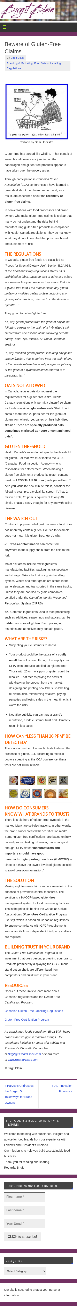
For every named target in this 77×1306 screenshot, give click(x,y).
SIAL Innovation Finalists (62, 1088)
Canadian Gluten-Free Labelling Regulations (34, 1011)
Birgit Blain (17, 57)
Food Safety (41, 63)
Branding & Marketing (20, 63)
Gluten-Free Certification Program (27, 1019)
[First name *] (24, 1196)
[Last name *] (24, 1210)
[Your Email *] (24, 1223)
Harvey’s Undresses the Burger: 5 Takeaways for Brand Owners (19, 1094)
